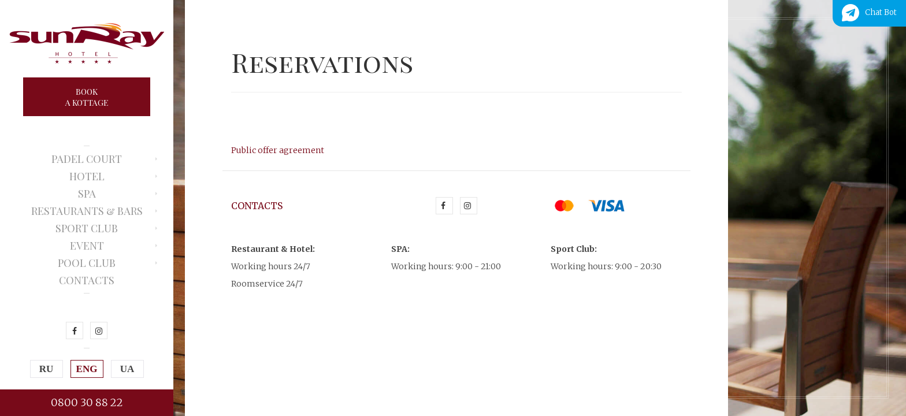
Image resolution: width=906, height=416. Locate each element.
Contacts (86, 280)
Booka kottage (86, 97)
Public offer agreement (277, 150)
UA (127, 368)
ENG (87, 368)
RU (46, 368)
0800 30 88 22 (87, 402)
